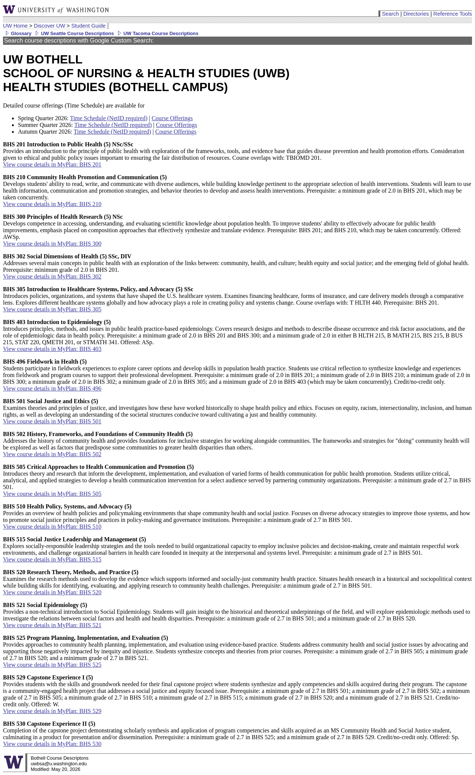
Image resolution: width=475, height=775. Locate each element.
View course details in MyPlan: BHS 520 (52, 592)
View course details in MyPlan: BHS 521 (52, 625)
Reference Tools (452, 14)
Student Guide (88, 26)
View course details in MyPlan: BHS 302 (52, 276)
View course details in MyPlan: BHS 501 (52, 421)
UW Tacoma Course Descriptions (156, 33)
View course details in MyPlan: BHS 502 (52, 454)
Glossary (17, 33)
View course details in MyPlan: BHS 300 (52, 243)
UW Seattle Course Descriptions (73, 33)
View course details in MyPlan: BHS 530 (52, 744)
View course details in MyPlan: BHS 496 (52, 388)
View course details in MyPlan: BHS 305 (52, 309)
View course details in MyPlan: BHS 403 (52, 349)
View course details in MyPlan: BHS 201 (52, 164)
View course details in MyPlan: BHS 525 (52, 665)
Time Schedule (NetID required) (109, 118)
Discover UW (49, 26)
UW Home (15, 26)
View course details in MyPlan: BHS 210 (52, 204)
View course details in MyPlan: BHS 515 (52, 559)
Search (390, 14)
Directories (416, 14)
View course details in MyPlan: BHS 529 (52, 711)
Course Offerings (172, 118)
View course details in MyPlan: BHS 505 (52, 494)
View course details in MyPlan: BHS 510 (52, 526)
